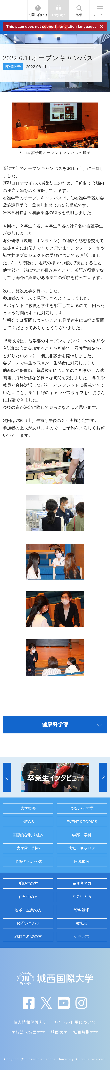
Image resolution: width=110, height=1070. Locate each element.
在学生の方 (28, 897)
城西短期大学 (86, 1032)
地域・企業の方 (28, 910)
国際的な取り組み (28, 835)
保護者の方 (82, 883)
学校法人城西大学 (28, 1032)
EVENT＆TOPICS (81, 822)
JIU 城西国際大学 (13, 10)
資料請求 (82, 910)
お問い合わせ (38, 15)
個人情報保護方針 (31, 1022)
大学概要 (28, 808)
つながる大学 (82, 808)
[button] (7, 777)
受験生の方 (28, 883)
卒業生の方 (82, 897)
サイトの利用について (75, 1022)
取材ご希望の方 (28, 936)
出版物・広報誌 (28, 861)
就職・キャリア (82, 848)
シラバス (82, 936)
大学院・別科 (28, 848)
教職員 (82, 923)
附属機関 (82, 861)
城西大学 (59, 1032)
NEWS (28, 822)
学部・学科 (82, 835)
